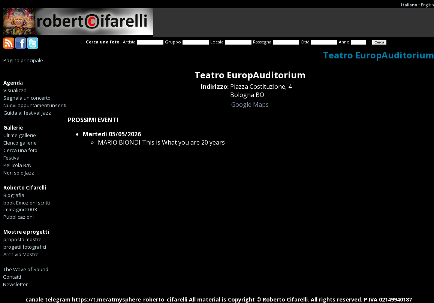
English (427, 4)
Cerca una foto (20, 150)
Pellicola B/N (17, 165)
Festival (12, 157)
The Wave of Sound (25, 269)
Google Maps (250, 104)
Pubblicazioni (18, 216)
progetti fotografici (24, 246)
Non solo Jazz (18, 172)
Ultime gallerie (19, 135)
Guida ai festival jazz (27, 112)
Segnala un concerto (27, 97)
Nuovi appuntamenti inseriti (34, 105)
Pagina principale (23, 60)
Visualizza (15, 90)
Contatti (12, 276)
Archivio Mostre (21, 254)
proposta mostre (22, 239)
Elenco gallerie (20, 142)
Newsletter (15, 284)
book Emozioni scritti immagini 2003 (26, 206)
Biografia (13, 195)
